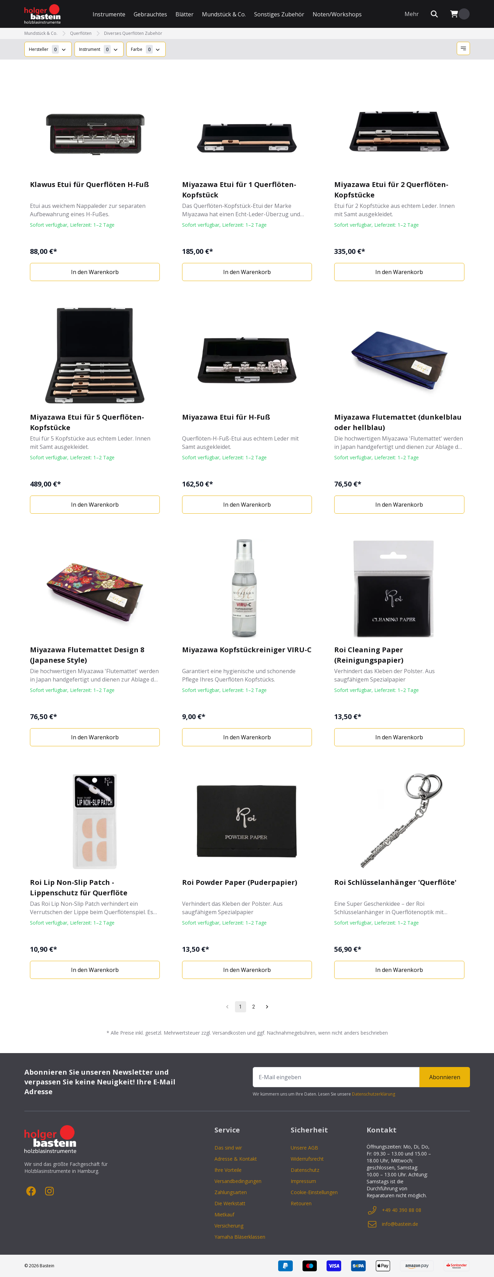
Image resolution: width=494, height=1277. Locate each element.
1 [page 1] (240, 1007)
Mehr (412, 14)
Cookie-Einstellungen (314, 1192)
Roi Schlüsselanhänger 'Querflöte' (395, 882)
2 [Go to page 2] (253, 1007)
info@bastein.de (392, 1224)
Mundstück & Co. (224, 14)
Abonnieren (444, 1077)
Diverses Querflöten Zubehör (133, 33)
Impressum (303, 1181)
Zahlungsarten (230, 1192)
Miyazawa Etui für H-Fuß (226, 417)
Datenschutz (305, 1170)
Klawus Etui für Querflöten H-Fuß (89, 184)
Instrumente (109, 14)
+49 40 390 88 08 (394, 1210)
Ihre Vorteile (228, 1170)
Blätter (184, 14)
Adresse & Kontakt (235, 1158)
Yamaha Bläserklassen (239, 1236)
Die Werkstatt (229, 1203)
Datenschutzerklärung (373, 1094)
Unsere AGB (304, 1147)
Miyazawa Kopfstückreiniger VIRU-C (247, 649)
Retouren (301, 1203)
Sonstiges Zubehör (279, 14)
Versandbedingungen (237, 1181)
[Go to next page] (267, 1006)
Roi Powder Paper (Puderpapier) (239, 882)
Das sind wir (228, 1147)
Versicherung (228, 1225)
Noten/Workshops (337, 14)
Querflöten (81, 33)
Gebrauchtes (150, 14)
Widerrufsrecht (307, 1158)
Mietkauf (224, 1214)
